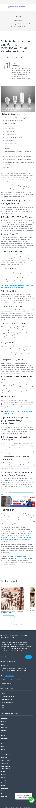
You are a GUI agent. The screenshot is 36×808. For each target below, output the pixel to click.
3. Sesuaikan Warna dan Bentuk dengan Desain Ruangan (19, 163)
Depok (3, 722)
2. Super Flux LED (10, 123)
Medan (3, 783)
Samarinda (4, 791)
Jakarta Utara (5, 766)
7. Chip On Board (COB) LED (13, 137)
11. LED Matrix (9, 149)
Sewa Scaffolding (7, 539)
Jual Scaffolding (25, 537)
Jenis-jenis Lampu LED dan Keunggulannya (16, 118)
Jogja (3, 775)
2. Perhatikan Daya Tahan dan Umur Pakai (18, 159)
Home (15, 20)
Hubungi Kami (6, 705)
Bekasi (3, 747)
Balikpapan (4, 738)
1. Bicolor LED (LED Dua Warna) (14, 120)
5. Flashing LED (9, 131)
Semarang (4, 716)
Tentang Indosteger (8, 694)
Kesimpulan (6, 167)
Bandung (4, 725)
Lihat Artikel (18, 614)
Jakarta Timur (5, 758)
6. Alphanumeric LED (11, 134)
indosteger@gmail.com (7, 681)
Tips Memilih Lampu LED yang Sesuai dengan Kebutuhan (17, 153)
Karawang (4, 755)
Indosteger (10, 556)
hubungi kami (21, 556)
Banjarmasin (5, 741)
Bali (2, 788)
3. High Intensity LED (11, 126)
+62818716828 (9, 673)
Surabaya (4, 727)
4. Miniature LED (10, 129)
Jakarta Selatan (6, 752)
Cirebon (3, 719)
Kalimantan (4, 735)
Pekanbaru (4, 785)
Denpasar (4, 794)
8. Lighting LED (9, 140)
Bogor (3, 744)
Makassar (4, 730)
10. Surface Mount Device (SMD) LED (16, 146)
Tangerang (4, 761)
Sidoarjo (3, 780)
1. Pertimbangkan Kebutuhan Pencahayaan (18, 156)
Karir (3, 702)
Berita (20, 20)
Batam (3, 733)
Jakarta (3, 749)
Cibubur (3, 772)
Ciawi (3, 769)
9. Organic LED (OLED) (11, 143)
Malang (3, 777)
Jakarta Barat (5, 764)
